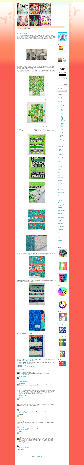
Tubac (59, 218)
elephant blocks (60, 229)
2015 (60, 150)
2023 (60, 100)
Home (37, 453)
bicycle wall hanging (61, 226)
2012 (60, 154)
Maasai (59, 198)
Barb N (20, 444)
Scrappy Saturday (28, 126)
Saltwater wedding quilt (61, 211)
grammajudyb (21, 425)
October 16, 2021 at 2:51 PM (23, 401)
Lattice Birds (60, 197)
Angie (20, 437)
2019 (60, 145)
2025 (60, 97)
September (62, 131)
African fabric (60, 166)
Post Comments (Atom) (38, 456)
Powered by (62, 79)
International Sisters (61, 192)
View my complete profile (64, 60)
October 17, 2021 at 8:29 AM (23, 435)
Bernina (59, 172)
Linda (20, 397)
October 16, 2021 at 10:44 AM (24, 381)
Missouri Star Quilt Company (61, 202)
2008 (60, 160)
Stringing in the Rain (61, 217)
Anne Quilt (59, 169)
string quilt (59, 241)
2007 (60, 161)
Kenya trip (59, 195)
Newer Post (19, 453)
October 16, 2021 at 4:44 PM (23, 419)
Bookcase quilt (60, 175)
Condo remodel (60, 178)
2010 (60, 157)
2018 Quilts (19, 28)
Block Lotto (60, 174)
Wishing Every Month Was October (62, 128)
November (61, 105)
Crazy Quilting (60, 180)
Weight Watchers (60, 221)
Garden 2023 (60, 186)
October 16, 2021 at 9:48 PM (23, 429)
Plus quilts (59, 205)
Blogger (46, 462)
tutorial (59, 243)
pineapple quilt (60, 234)
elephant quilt (60, 231)
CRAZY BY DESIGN (31, 6)
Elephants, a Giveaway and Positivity (62, 116)
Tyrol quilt (59, 220)
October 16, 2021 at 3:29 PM (23, 406)
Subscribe (62, 74)
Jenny (20, 403)
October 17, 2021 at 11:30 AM (24, 442)
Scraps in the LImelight (62, 126)
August (61, 132)
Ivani (20, 414)
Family (59, 181)
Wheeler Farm (60, 223)
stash (59, 238)
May (61, 136)
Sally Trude (21, 383)
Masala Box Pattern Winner (61, 112)
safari (59, 237)
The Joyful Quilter (22, 421)
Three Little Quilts (61, 124)
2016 (60, 149)
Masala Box (60, 200)
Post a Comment (21, 449)
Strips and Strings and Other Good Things (62, 109)
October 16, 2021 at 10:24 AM (24, 374)
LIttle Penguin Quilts (22, 376)
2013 (60, 153)
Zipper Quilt (23, 360)
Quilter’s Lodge (28, 360)
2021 (60, 102)
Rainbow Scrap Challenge (31, 366)
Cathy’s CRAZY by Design (62, 177)
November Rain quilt (61, 204)
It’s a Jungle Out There (61, 194)
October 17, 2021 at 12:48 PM (24, 447)
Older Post (53, 453)
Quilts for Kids (24, 366)
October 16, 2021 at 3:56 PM (23, 412)
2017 (60, 147)
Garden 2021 (60, 183)
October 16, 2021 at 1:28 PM (23, 395)
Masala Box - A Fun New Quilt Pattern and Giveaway (62, 120)
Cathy (65, 58)
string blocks (60, 240)
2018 (60, 146)
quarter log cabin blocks (61, 235)
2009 (60, 158)
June (61, 135)
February (61, 140)
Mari (20, 431)
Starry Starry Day (60, 213)
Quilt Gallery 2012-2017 (26, 28)
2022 (60, 101)
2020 (60, 143)
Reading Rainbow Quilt (61, 210)
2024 (60, 98)
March (61, 139)
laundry (20, 366)
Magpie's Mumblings (22, 408)
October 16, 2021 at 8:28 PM (23, 423)
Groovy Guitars (60, 189)
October (61, 106)
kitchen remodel (60, 232)
